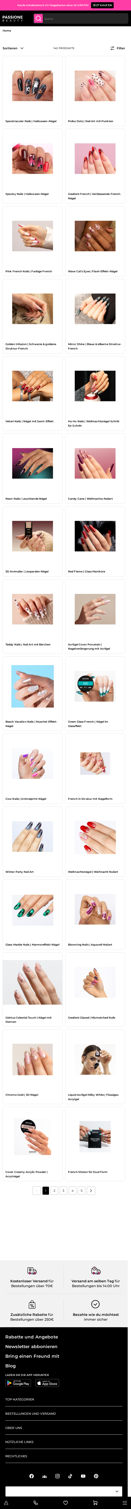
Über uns (13, 1428)
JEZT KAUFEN (102, 5)
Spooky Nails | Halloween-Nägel (27, 194)
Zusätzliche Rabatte (29, 1315)
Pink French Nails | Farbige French (28, 271)
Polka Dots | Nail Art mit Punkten (90, 121)
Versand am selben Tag (93, 1281)
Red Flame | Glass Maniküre (86, 571)
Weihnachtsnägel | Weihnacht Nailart (93, 871)
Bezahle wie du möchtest (96, 1315)
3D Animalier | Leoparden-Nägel (27, 571)
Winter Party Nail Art (19, 871)
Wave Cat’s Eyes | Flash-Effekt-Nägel (92, 271)
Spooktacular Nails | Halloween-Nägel (30, 121)
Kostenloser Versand (29, 1281)
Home (7, 30)
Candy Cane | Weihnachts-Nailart (90, 498)
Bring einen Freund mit (32, 1356)
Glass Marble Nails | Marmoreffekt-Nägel (32, 944)
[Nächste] (91, 1191)
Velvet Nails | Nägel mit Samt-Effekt (29, 421)
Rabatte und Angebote (31, 1337)
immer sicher (96, 1319)
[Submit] (38, 18)
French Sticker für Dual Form (88, 1172)
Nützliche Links (19, 1442)
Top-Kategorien (19, 1399)
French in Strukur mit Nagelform (90, 798)
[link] (36, 1191)
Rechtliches (16, 1456)
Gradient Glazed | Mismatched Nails (91, 1017)
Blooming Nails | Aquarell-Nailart (90, 944)
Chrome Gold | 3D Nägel (21, 1094)
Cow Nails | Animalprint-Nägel (25, 798)
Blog (10, 1365)
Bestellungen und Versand (30, 1414)
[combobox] (80, 18)
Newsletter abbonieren (31, 1346)
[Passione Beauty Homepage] (13, 18)
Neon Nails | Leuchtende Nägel (26, 498)
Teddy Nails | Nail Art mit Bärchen (27, 644)
